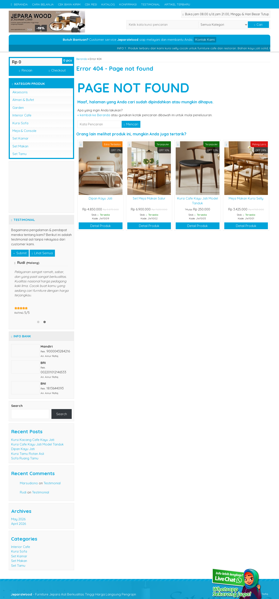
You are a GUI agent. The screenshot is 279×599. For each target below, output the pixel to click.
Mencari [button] (131, 124)
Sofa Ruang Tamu (24, 458)
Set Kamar (20, 138)
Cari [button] (258, 25)
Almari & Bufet (23, 100)
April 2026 (18, 524)
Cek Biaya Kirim (69, 4)
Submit (20, 253)
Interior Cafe (21, 115)
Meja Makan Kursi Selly (246, 198)
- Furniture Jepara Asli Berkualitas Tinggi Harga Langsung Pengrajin (73, 594)
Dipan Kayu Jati (100, 198)
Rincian (25, 70)
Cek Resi (91, 4)
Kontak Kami (205, 40)
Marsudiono (29, 483)
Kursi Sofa (20, 123)
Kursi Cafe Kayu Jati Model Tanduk (37, 444)
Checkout (57, 70)
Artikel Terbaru (177, 4)
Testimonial (150, 4)
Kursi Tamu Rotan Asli (27, 454)
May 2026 (18, 519)
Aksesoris (20, 92)
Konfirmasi (128, 4)
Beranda (19, 4)
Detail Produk (100, 226)
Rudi (23, 492)
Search (17, 406)
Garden (18, 108)
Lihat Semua (42, 253)
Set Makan (20, 146)
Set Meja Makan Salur (149, 198)
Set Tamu (19, 154)
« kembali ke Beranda (93, 115)
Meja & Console (24, 131)
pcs (67, 60)
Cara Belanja (43, 4)
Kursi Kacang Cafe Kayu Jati (32, 440)
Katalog (108, 4)
